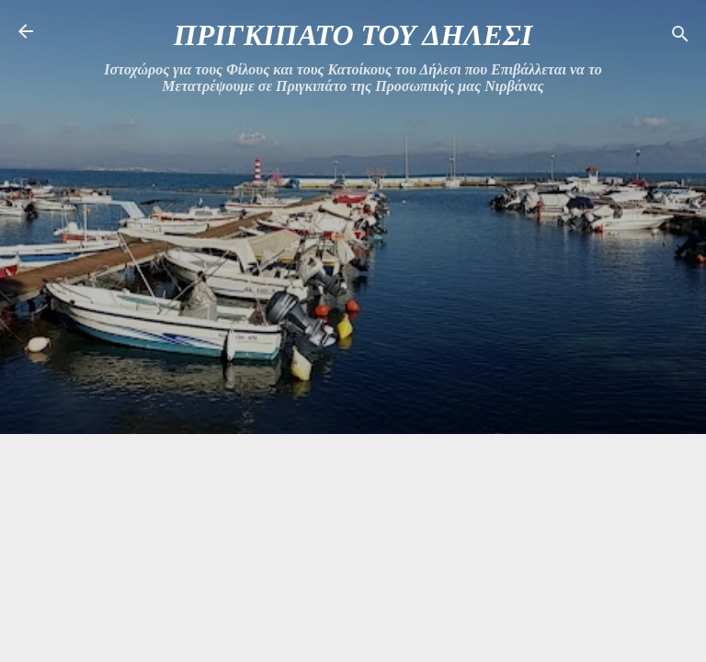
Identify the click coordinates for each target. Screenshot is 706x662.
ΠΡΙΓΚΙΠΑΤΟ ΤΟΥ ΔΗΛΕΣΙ (353, 34)
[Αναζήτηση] (680, 37)
